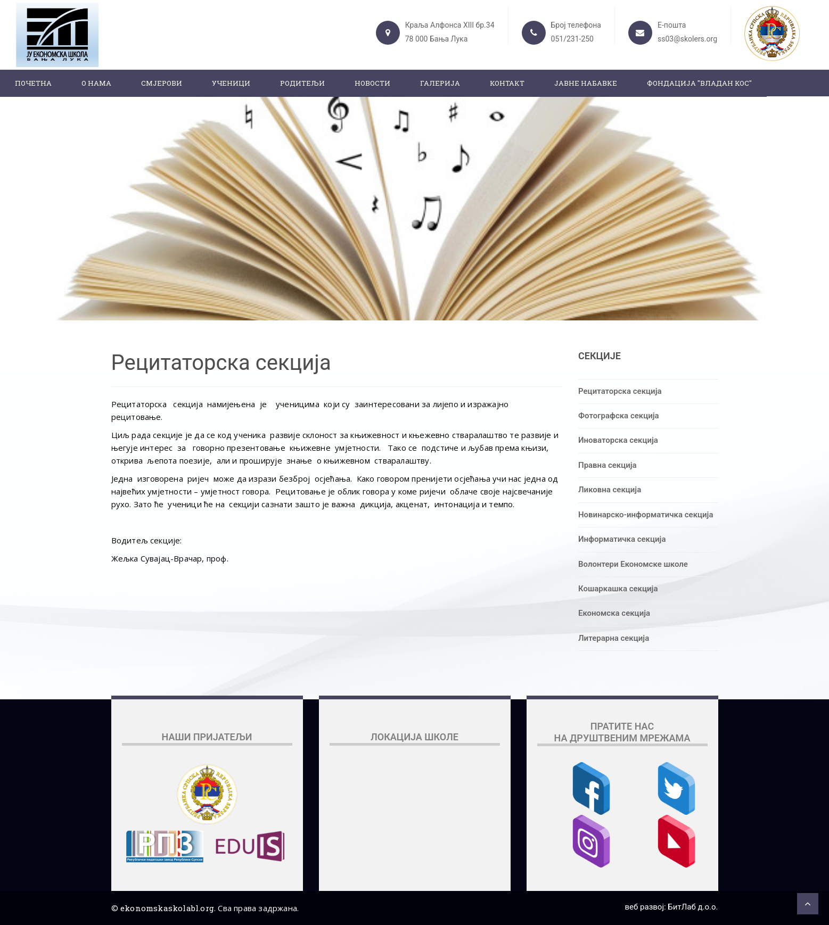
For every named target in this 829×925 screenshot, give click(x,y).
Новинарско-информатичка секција (645, 514)
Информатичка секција (622, 539)
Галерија (440, 83)
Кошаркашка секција (618, 588)
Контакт (507, 83)
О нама (96, 83)
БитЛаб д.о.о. (693, 907)
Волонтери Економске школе (633, 564)
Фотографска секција (618, 415)
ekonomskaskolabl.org (167, 908)
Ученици (231, 83)
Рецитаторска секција (620, 391)
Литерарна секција (613, 638)
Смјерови (161, 83)
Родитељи (302, 83)
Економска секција (614, 613)
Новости (372, 83)
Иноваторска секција (618, 440)
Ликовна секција (609, 489)
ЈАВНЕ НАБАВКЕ (585, 83)
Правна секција (607, 465)
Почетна (33, 83)
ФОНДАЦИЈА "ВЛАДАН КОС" (699, 83)
